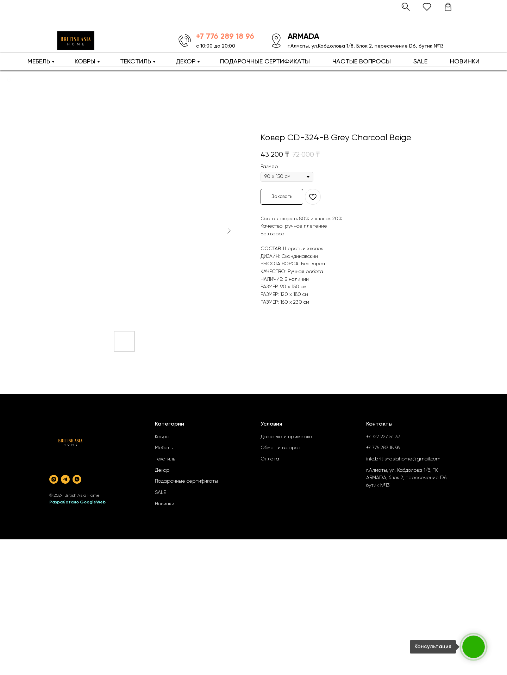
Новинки (164, 503)
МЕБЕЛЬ (38, 61)
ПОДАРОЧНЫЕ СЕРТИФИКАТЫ (265, 61)
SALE (420, 61)
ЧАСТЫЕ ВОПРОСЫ (361, 61)
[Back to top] (9, 79)
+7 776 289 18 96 (383, 447)
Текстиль (165, 459)
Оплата (270, 459)
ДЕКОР (185, 61)
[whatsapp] (77, 479)
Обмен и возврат (281, 447)
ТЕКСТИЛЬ (135, 61)
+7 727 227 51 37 (383, 436)
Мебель (164, 447)
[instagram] (53, 479)
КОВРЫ (85, 61)
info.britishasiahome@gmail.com (403, 459)
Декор (162, 470)
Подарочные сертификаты (186, 481)
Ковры (162, 436)
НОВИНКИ (465, 61)
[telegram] (65, 479)
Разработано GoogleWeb (77, 502)
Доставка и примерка (286, 436)
